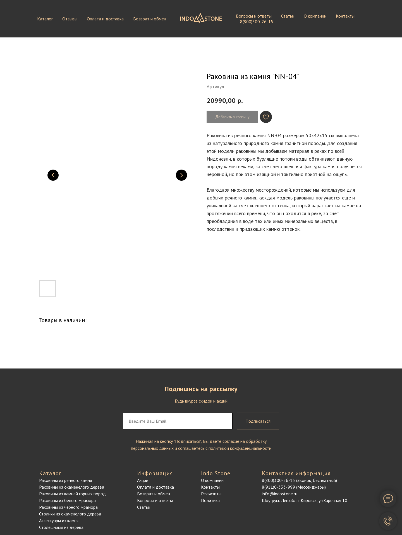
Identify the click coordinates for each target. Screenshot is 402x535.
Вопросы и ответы (254, 16)
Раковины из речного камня (65, 480)
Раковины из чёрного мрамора (68, 507)
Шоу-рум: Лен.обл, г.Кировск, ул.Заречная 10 (304, 500)
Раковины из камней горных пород (72, 493)
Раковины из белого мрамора (67, 500)
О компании (315, 16)
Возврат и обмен (149, 19)
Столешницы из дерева (61, 527)
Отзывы (69, 19)
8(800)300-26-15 (256, 21)
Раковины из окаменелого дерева (71, 487)
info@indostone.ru (279, 493)
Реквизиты (211, 493)
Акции (142, 480)
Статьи (287, 16)
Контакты (345, 16)
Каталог (45, 19)
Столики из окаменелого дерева (70, 514)
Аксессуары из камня (58, 520)
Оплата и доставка (105, 19)
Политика (210, 500)
